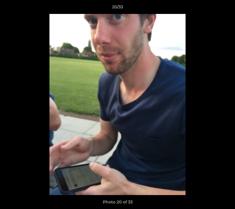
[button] (224, 8)
